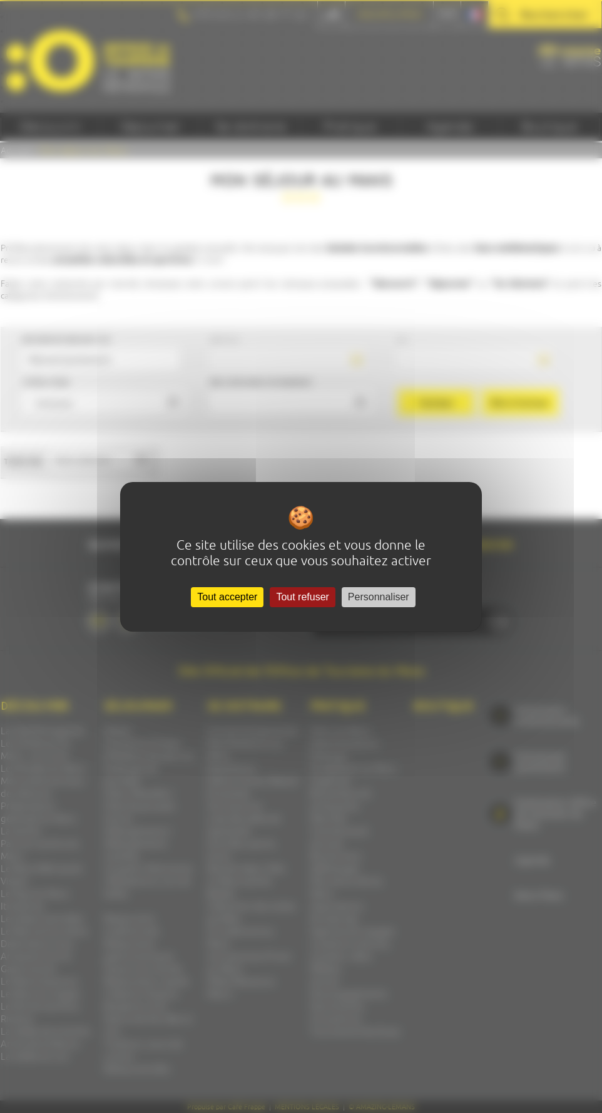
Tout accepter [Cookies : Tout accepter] (227, 597)
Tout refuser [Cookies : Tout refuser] (302, 597)
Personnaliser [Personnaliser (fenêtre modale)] (378, 597)
